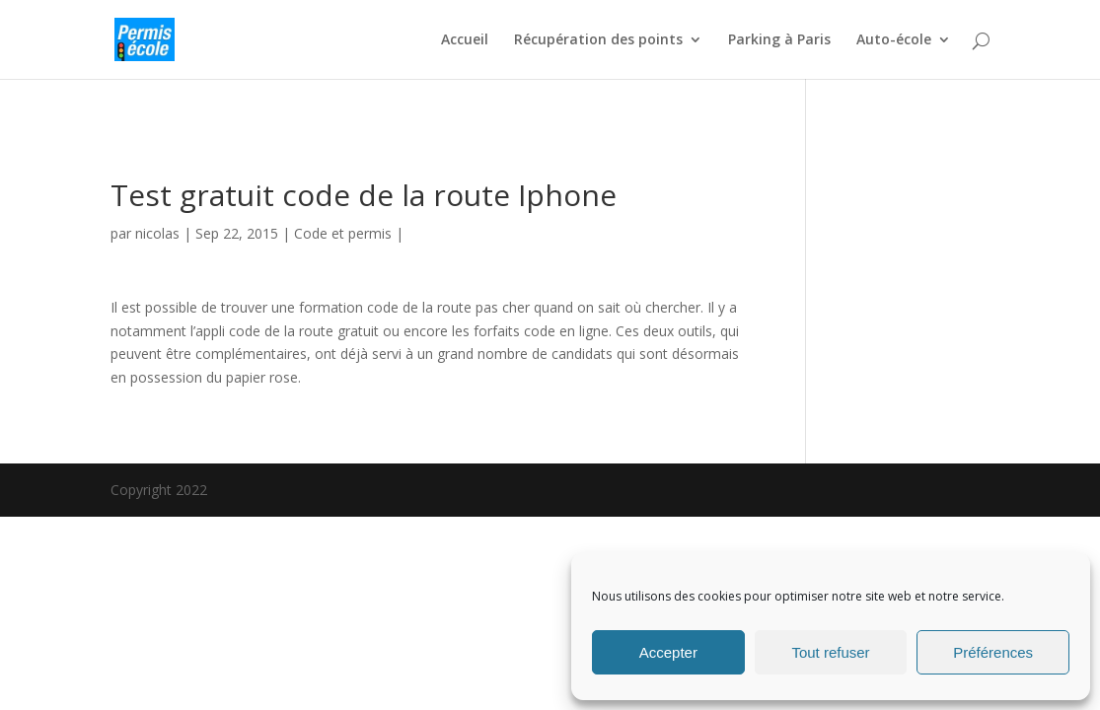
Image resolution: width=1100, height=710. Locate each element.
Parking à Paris (779, 40)
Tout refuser (830, 652)
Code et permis (343, 233)
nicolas (157, 233)
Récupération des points (598, 40)
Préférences (993, 652)
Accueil (464, 40)
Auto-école (893, 40)
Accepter (668, 652)
